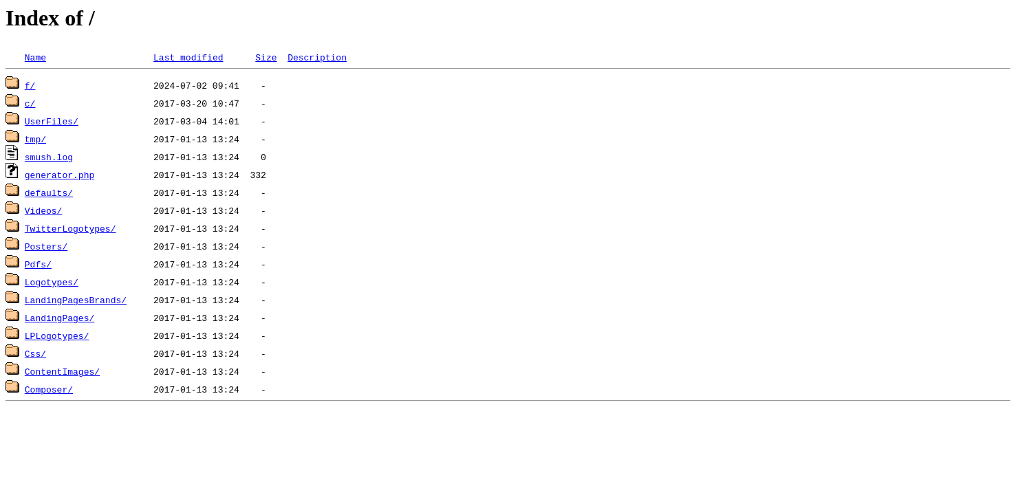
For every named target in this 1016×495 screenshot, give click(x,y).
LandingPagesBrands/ (76, 300)
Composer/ (49, 389)
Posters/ (46, 246)
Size (266, 57)
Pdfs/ (38, 264)
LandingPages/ (59, 317)
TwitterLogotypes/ (70, 228)
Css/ (35, 353)
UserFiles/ (51, 121)
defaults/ (49, 192)
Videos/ (44, 210)
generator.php (59, 174)
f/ (30, 85)
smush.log (49, 157)
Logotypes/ (51, 282)
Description (317, 57)
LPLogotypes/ (57, 335)
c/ (30, 103)
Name (35, 57)
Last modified (188, 57)
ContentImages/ (62, 371)
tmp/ (35, 139)
